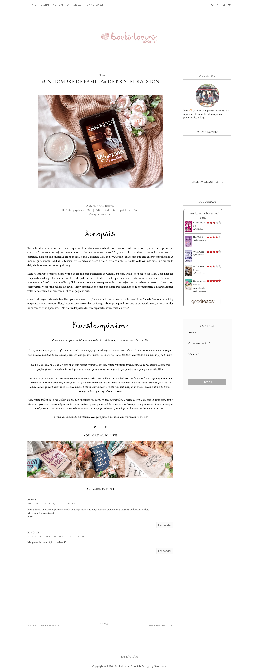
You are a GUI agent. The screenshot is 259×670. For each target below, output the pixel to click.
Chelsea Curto (200, 240)
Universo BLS (95, 5)
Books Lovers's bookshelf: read (203, 215)
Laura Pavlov (200, 273)
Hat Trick (198, 237)
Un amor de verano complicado (199, 284)
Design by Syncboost (154, 666)
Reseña (100, 75)
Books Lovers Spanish (128, 666)
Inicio (32, 5)
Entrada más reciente (44, 625)
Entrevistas (74, 5)
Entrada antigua (161, 625)
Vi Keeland (199, 229)
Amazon (106, 214)
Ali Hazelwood (200, 291)
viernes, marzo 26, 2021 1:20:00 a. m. (54, 503)
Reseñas (45, 5)
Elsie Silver (199, 255)
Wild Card (198, 252)
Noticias (58, 5)
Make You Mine (198, 268)
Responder (164, 525)
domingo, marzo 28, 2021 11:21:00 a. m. (56, 536)
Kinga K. (33, 532)
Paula (31, 499)
